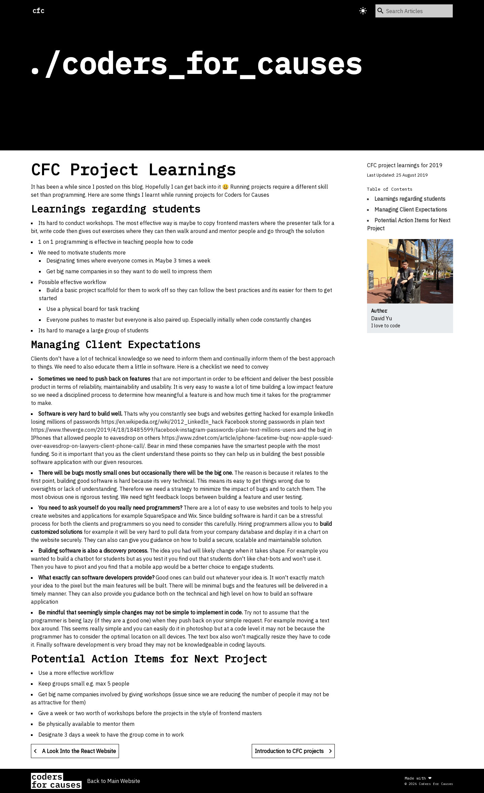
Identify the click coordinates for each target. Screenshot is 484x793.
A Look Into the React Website (73, 751)
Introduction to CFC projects (294, 751)
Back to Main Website (113, 781)
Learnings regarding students (409, 198)
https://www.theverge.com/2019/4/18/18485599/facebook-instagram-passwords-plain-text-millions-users (163, 429)
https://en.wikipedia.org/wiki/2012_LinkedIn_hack (162, 421)
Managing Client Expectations (410, 209)
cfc (38, 10)
